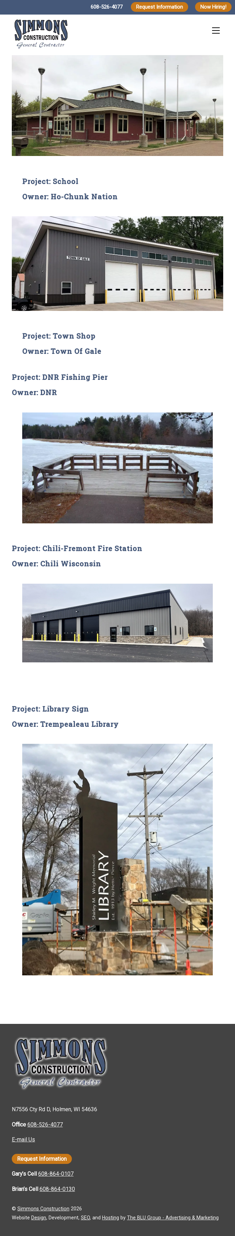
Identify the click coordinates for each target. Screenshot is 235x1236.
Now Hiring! (213, 7)
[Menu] (216, 30)
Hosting (110, 1217)
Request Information (159, 7)
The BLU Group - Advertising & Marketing (173, 1217)
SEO (85, 1217)
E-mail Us (23, 1139)
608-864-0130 (57, 1189)
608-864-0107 (56, 1173)
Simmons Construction (43, 1208)
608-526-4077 (107, 7)
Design (38, 1217)
